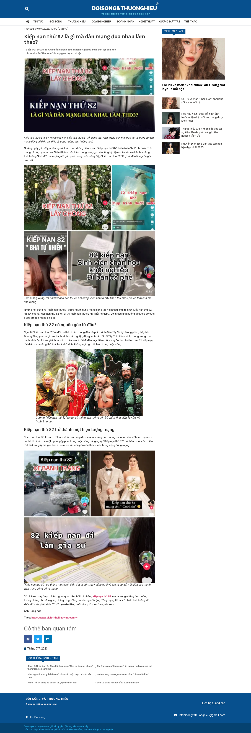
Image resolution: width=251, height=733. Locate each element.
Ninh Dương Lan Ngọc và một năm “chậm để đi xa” (123, 674)
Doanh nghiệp (102, 21)
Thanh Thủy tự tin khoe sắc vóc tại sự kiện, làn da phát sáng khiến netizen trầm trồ (201, 132)
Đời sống (57, 21)
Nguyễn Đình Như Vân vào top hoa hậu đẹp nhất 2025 (201, 145)
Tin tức (39, 21)
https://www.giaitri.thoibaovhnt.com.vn (55, 617)
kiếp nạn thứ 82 (102, 596)
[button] (27, 9)
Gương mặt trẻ (169, 21)
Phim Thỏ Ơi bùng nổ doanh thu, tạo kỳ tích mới (52, 682)
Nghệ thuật (147, 21)
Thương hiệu (77, 21)
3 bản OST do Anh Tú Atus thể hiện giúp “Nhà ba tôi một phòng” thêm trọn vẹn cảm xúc (71, 49)
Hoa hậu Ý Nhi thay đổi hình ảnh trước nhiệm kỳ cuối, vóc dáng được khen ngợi (202, 117)
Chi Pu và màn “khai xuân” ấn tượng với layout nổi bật (53, 53)
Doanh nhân (125, 21)
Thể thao (190, 21)
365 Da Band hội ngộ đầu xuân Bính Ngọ (118, 682)
